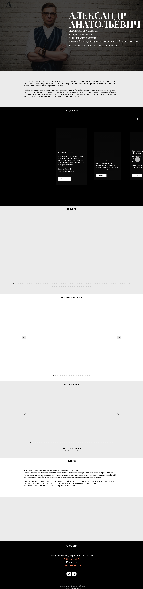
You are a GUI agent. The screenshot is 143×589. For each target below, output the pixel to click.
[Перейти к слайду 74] (65, 286)
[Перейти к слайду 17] (82, 375)
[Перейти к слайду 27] (59, 283)
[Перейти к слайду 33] (70, 283)
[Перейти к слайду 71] (59, 286)
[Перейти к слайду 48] (97, 283)
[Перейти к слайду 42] (86, 283)
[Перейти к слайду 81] (77, 286)
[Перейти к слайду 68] (54, 286)
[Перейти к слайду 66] (129, 283)
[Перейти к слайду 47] (95, 283)
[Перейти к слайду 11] (31, 283)
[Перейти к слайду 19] (45, 283)
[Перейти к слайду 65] (127, 283)
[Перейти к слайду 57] (113, 283)
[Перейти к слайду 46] (93, 283)
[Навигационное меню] (138, 4)
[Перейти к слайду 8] (66, 375)
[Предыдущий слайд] (10, 248)
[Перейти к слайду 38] (79, 283)
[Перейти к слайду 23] (52, 283)
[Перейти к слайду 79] (74, 286)
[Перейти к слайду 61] (120, 283)
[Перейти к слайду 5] (20, 283)
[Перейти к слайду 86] (86, 286)
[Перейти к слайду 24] (54, 283)
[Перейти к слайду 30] (65, 283)
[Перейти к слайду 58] (115, 283)
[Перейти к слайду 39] (81, 283)
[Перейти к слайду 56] (111, 283)
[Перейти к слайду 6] (22, 283)
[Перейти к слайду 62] (122, 283)
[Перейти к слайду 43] (88, 283)
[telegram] (74, 574)
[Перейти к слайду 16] (40, 283)
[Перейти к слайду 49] (99, 283)
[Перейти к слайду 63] (124, 283)
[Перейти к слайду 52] (104, 283)
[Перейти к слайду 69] (56, 286)
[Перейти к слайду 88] (90, 286)
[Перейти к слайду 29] (63, 283)
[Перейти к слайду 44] (90, 283)
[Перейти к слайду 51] (102, 283)
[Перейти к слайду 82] (79, 286)
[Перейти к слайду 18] (43, 283)
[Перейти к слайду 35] (74, 283)
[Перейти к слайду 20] (47, 283)
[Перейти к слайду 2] (15, 283)
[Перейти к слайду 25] (56, 283)
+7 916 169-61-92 (71, 558)
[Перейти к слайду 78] (72, 286)
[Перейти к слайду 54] (108, 283)
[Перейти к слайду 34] (72, 283)
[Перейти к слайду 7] (24, 283)
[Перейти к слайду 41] (101, 442)
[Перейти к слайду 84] (83, 286)
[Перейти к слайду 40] (83, 283)
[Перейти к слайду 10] (29, 283)
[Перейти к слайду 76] (68, 286)
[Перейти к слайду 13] (34, 283)
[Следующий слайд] (133, 248)
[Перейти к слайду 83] (81, 286)
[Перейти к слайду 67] (52, 286)
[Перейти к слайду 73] (63, 286)
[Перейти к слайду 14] (36, 283)
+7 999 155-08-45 (71, 565)
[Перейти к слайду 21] (49, 283)
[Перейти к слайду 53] (106, 283)
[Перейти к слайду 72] (61, 286)
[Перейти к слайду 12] (73, 375)
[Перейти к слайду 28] (61, 283)
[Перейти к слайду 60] (118, 283)
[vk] (68, 574)
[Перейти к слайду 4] (18, 283)
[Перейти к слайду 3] (57, 375)
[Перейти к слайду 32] (68, 283)
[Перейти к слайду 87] (88, 286)
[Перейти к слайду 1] (13, 283)
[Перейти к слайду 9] (27, 283)
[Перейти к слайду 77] (70, 286)
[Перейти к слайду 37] (77, 283)
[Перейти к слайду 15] (38, 283)
